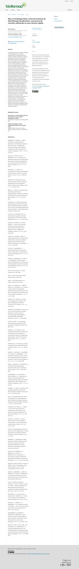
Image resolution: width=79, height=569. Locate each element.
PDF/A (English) (37, 28)
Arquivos (13, 10)
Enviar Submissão (59, 27)
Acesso (71, 1)
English (56, 18)
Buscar (70, 10)
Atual (7, 10)
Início (9, 14)
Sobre (18, 10)
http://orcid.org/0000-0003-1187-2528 (15, 36)
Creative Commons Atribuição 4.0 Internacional (38, 553)
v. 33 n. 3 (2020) (20, 14)
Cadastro (67, 1)
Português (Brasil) (58, 21)
